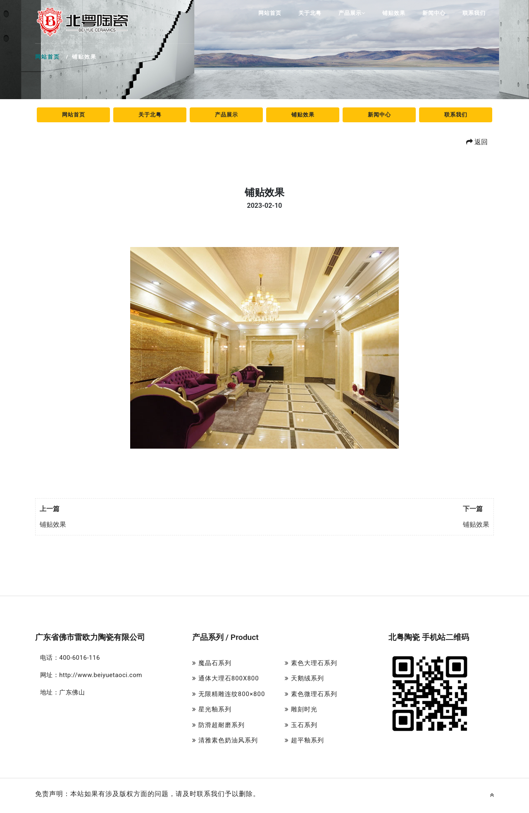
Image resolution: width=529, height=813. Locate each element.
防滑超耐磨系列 (218, 725)
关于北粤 (310, 13)
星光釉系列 (211, 709)
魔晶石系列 (211, 663)
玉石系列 (301, 725)
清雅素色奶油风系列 (225, 740)
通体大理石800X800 (225, 678)
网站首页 (269, 13)
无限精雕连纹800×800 (228, 694)
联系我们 (474, 13)
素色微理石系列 (311, 694)
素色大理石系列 (311, 663)
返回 (477, 142)
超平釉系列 (304, 740)
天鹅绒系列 (304, 678)
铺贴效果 (393, 13)
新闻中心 (434, 13)
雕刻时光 (301, 709)
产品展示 (351, 13)
